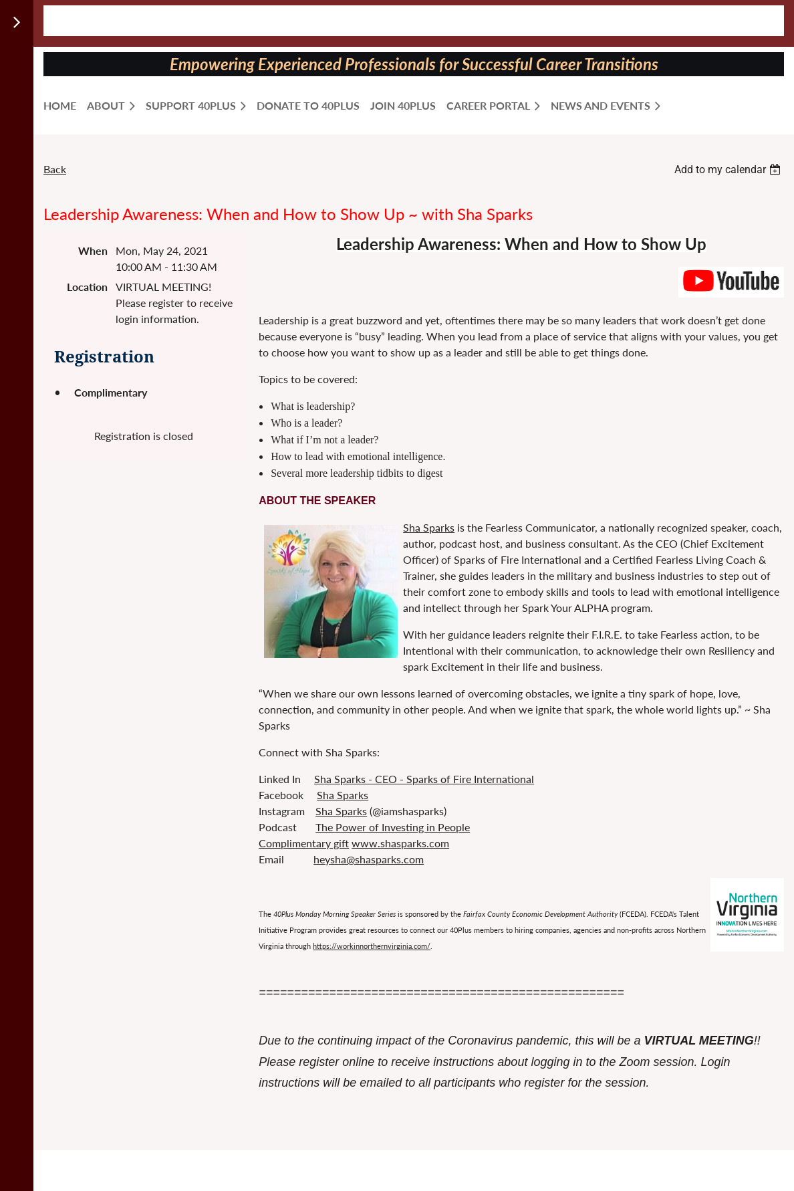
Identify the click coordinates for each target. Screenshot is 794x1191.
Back (54, 169)
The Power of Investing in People (392, 827)
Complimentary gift (304, 843)
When (93, 250)
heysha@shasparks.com (368, 859)
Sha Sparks (428, 527)
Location (87, 286)
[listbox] (729, 169)
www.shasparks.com (400, 843)
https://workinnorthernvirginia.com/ (371, 946)
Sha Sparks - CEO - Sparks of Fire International (424, 778)
